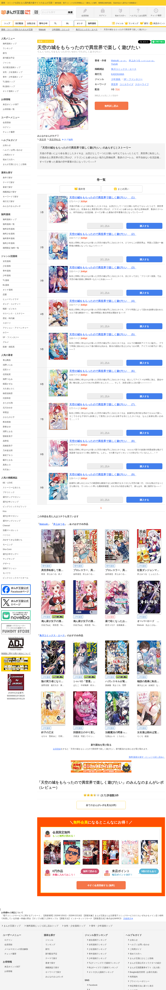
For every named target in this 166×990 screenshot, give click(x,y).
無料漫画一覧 (9, 224)
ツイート (146, 42)
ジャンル (117, 23)
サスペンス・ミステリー (13, 313)
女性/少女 (31, 23)
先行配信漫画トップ (11, 67)
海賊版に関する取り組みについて (16, 653)
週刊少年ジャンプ (11, 502)
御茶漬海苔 (8, 393)
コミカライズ (126, 84)
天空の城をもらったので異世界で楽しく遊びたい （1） (102, 197)
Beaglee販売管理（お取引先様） (143, 972)
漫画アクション (10, 568)
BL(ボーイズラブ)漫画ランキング (102, 967)
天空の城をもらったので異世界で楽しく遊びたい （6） (102, 371)
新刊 (143, 23)
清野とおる (8, 431)
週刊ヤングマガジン (11, 497)
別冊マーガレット (11, 530)
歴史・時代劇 (9, 318)
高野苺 (6, 441)
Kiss (5, 511)
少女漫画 (7, 266)
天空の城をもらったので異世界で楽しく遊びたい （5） (102, 334)
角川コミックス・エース (52, 635)
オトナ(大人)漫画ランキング (100, 972)
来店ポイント (157, 23)
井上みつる (142, 60)
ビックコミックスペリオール (15, 578)
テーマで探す (9, 182)
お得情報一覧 (9, 109)
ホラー (6, 332)
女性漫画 (7, 261)
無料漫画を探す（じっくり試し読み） (147, 757)
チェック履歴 (9, 132)
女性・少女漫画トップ (12, 72)
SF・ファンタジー (11, 337)
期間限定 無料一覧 (11, 248)
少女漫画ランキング (96, 949)
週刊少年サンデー (11, 554)
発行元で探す (9, 201)
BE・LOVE (8, 483)
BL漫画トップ (9, 86)
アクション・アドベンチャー (15, 328)
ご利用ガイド (9, 155)
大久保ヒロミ (9, 389)
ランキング (131, 23)
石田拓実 (7, 374)
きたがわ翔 (8, 403)
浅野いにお (8, 365)
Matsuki (119, 60)
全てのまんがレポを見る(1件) (101, 805)
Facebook (92, 985)
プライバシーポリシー (138, 981)
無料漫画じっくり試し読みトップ (41, 925)
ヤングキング (9, 559)
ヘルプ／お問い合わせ (12, 150)
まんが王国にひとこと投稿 (14, 164)
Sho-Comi (7, 549)
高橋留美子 (8, 446)
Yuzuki (114, 64)
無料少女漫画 (9, 234)
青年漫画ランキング (96, 953)
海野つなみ (8, 379)
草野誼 (6, 412)
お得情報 (8, 971)
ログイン (7, 127)
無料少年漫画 (9, 243)
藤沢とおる (8, 460)
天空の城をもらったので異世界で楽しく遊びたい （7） (102, 404)
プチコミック (9, 492)
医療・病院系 (9, 347)
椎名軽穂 (7, 422)
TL (55, 23)
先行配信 (19, 23)
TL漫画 (6, 280)
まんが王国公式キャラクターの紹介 (144, 962)
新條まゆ (7, 427)
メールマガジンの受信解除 (16, 949)
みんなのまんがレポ (11, 206)
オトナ (80, 23)
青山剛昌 (7, 360)
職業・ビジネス (10, 309)
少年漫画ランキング (96, 958)
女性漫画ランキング (96, 944)
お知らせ (7, 145)
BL (67, 23)
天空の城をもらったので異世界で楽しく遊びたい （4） (102, 301)
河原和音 (7, 398)
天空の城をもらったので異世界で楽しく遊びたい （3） (102, 267)
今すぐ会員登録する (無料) (101, 885)
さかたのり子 (9, 417)
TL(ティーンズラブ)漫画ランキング (103, 962)
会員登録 (7, 122)
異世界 (114, 84)
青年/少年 (43, 23)
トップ (7, 23)
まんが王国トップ (11, 925)
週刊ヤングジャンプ (11, 521)
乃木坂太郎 (8, 450)
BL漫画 (6, 285)
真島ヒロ (7, 465)
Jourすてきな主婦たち (12, 540)
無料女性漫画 (9, 229)
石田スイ (7, 369)
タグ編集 (68, 139)
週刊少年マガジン (11, 516)
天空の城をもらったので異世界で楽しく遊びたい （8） (102, 441)
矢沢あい (7, 469)
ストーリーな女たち (11, 487)
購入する (144, 226)
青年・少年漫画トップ (12, 77)
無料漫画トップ (10, 43)
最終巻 (79, 188)
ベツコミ (7, 535)
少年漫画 (7, 275)
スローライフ (142, 84)
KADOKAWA (117, 74)
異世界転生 (55, 139)
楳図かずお (8, 384)
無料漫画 (92, 23)
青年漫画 (7, 271)
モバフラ (7, 573)
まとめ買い (121, 188)
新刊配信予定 (9, 58)
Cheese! (6, 525)
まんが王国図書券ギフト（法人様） (144, 967)
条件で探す (8, 177)
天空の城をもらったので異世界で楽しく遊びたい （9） (102, 474)
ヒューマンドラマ (11, 299)
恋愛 (5, 294)
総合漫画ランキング (96, 940)
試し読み (105, 226)
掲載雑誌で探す (10, 192)
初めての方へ (9, 159)
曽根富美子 (8, 436)
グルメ (6, 342)
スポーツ (7, 323)
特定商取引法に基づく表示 (140, 985)
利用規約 (132, 976)
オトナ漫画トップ (11, 91)
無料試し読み (111, 106)
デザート (7, 563)
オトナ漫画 (8, 290)
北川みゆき (8, 408)
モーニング (8, 544)
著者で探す (8, 187)
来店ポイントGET (11, 104)
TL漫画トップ (9, 82)
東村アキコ (8, 455)
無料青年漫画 (9, 238)
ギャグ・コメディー (11, 304)
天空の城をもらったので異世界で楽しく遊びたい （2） (102, 234)
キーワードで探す (11, 196)
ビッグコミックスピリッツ (14, 506)
